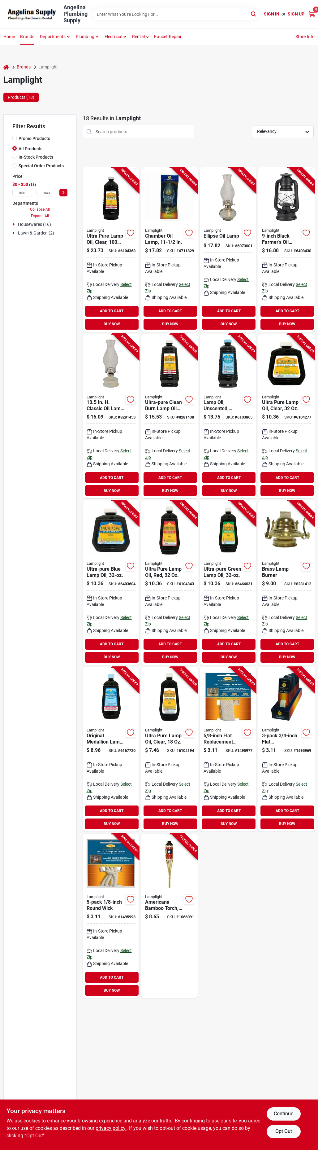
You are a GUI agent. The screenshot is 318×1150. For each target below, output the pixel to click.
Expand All (40, 216)
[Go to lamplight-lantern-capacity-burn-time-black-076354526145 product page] (286, 249)
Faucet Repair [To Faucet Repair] (168, 36)
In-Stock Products (36, 157)
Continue (283, 1114)
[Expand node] (14, 224)
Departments (53, 36)
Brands (27, 36)
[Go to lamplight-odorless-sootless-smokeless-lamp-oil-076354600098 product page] (286, 416)
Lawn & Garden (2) (36, 232)
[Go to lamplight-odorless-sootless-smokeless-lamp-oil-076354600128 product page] (169, 582)
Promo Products (34, 138)
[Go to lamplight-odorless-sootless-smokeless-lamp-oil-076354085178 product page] (169, 416)
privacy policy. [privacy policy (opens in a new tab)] (111, 1128)
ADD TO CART (111, 311)
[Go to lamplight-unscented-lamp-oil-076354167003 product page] (228, 416)
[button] (140, 37)
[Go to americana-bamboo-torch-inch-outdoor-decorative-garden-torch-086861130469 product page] (169, 916)
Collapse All (40, 209)
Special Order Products (41, 165)
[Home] (6, 67)
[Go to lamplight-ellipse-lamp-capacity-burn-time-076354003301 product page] (228, 249)
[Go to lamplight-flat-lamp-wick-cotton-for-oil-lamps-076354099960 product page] (286, 749)
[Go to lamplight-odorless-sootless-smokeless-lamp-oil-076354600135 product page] (228, 582)
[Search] (253, 14)
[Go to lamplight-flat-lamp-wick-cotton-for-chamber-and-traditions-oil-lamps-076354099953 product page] (228, 749)
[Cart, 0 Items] (312, 14)
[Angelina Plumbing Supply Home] (31, 14)
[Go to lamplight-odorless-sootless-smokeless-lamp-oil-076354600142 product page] (169, 749)
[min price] (22, 192)
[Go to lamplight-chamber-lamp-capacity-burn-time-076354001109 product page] (169, 249)
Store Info (305, 36)
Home (9, 36)
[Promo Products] (14, 138)
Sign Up (296, 13)
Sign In (271, 13)
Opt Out (283, 1131)
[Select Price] (63, 192)
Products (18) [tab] (21, 97)
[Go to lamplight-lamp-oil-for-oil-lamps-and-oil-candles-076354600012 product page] (111, 249)
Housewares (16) (34, 224)
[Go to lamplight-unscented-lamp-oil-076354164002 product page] (111, 749)
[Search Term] (176, 14)
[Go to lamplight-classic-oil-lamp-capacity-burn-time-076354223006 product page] (111, 416)
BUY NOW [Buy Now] (112, 324)
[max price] (46, 192)
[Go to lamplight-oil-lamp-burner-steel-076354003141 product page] (286, 582)
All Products (30, 148)
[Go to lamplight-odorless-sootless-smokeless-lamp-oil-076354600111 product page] (111, 582)
